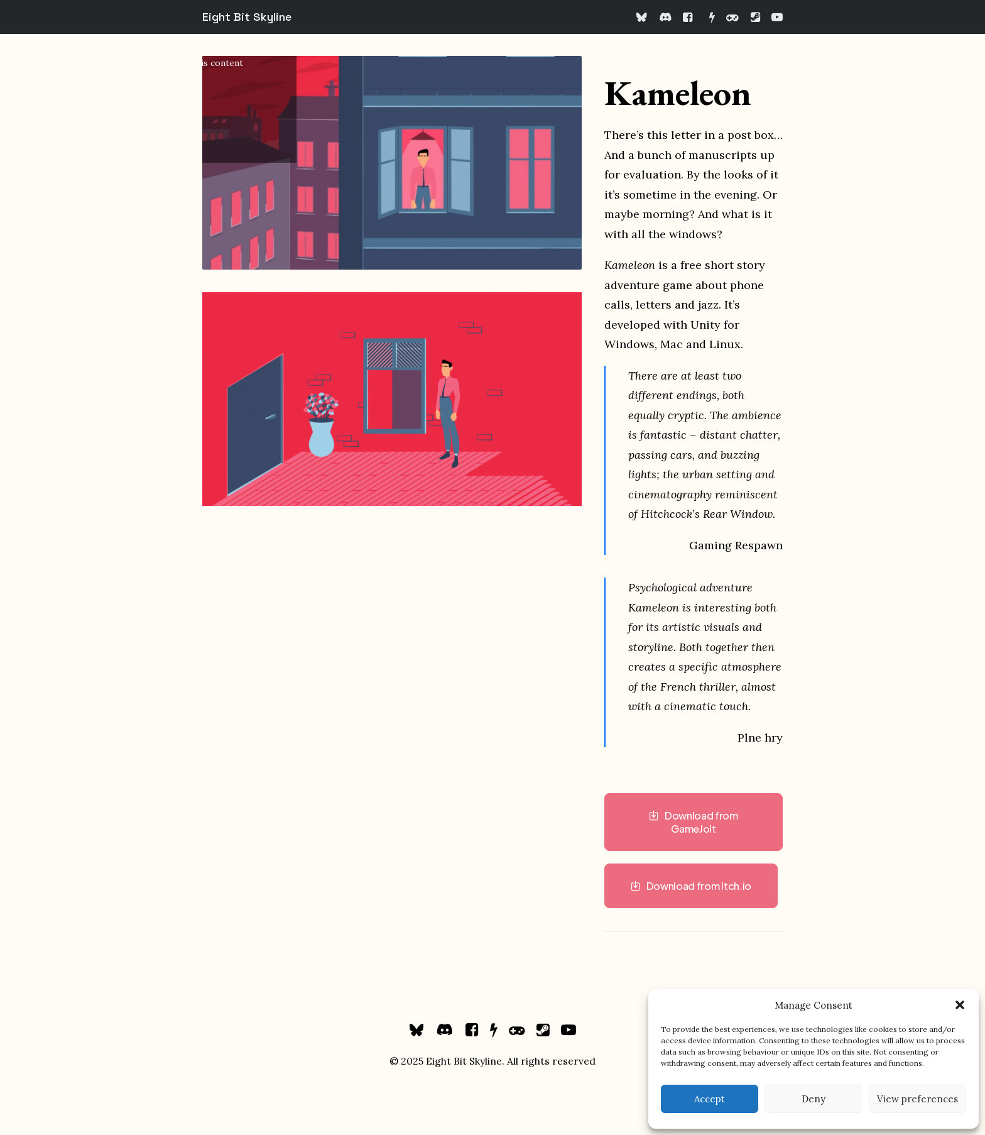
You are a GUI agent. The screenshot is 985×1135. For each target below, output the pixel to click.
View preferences (917, 1099)
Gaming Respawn (736, 545)
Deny (813, 1099)
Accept (709, 1099)
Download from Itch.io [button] (691, 885)
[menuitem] (644, 17)
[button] (960, 1005)
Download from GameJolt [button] (694, 822)
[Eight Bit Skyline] (246, 17)
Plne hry (760, 737)
